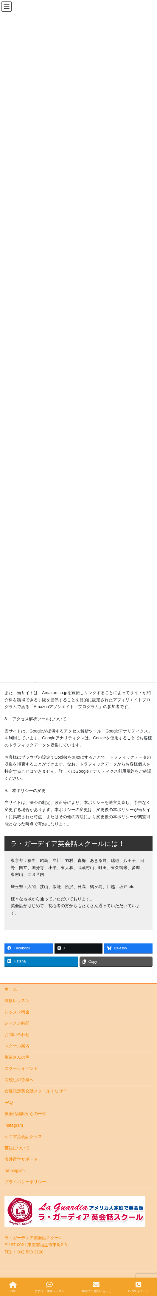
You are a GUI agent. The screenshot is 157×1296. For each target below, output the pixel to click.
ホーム (10, 989)
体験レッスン (16, 1000)
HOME (13, 1287)
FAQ (8, 1102)
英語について (16, 1147)
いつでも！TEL (138, 1287)
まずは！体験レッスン (49, 1287)
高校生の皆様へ (19, 1079)
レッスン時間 (16, 1023)
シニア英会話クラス (23, 1136)
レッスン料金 (16, 1011)
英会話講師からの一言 (25, 1113)
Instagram (13, 1125)
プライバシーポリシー (25, 1181)
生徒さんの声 (16, 1057)
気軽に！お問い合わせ (96, 1287)
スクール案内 (16, 1045)
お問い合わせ (16, 1034)
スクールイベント (21, 1068)
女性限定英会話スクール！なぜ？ (35, 1091)
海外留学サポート (21, 1159)
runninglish (14, 1170)
